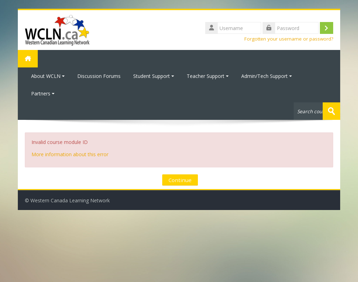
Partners (43, 93)
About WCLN (48, 76)
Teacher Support (208, 76)
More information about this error (69, 154)
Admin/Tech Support (266, 76)
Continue (180, 179)
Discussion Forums (99, 76)
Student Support (153, 76)
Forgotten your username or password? (288, 39)
